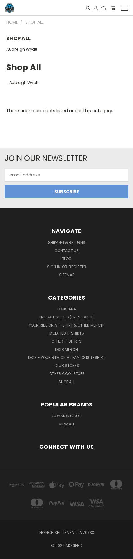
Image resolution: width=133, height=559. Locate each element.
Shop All (67, 381)
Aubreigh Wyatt (21, 49)
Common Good (66, 416)
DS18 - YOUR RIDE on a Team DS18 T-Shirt (66, 357)
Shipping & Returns (66, 242)
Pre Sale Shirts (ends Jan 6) (66, 317)
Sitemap (66, 274)
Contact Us (67, 250)
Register (77, 266)
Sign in (54, 266)
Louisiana (66, 309)
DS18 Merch (66, 349)
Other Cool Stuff (66, 373)
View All (66, 424)
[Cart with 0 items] (113, 7)
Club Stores (66, 365)
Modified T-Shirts (66, 333)
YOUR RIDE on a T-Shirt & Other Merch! (66, 325)
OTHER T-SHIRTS (66, 341)
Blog (67, 258)
